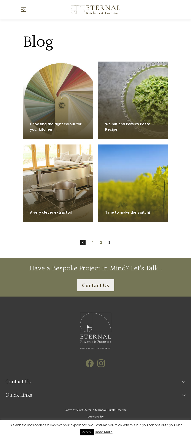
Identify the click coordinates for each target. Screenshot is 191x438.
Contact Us (95, 285)
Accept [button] (86, 432)
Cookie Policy (95, 416)
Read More (104, 432)
